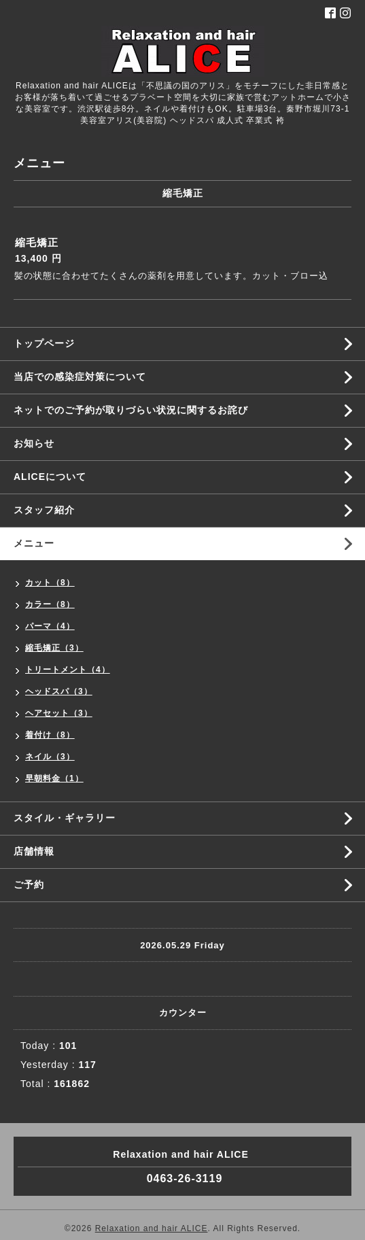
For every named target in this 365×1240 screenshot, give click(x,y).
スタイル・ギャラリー (65, 817)
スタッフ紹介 (44, 509)
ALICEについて (50, 476)
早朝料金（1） (54, 778)
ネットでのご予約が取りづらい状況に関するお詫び (131, 409)
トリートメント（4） (67, 669)
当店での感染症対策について (80, 376)
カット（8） (50, 582)
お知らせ (34, 443)
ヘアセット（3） (58, 713)
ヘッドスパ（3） (58, 691)
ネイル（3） (50, 756)
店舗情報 (34, 851)
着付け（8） (50, 735)
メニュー (34, 543)
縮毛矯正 (36, 242)
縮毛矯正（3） (54, 648)
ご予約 (29, 884)
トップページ (44, 343)
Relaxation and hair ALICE (151, 1228)
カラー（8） (50, 604)
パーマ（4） (50, 626)
